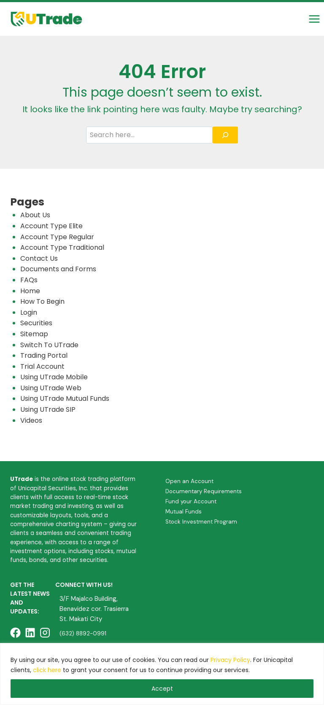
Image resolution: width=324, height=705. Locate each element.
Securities (36, 323)
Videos (31, 420)
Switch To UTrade (49, 345)
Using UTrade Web (50, 388)
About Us (35, 215)
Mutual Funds (183, 511)
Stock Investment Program (201, 521)
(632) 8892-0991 (82, 633)
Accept (162, 688)
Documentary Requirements (203, 491)
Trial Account (42, 366)
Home (30, 291)
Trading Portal (44, 355)
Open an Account (189, 481)
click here (47, 670)
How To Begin (42, 301)
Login (28, 312)
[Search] (225, 135)
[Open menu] (314, 18)
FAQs (29, 280)
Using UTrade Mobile (54, 377)
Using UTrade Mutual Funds (64, 398)
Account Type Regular (57, 237)
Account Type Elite (51, 226)
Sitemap (34, 334)
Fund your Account (190, 501)
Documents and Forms (58, 269)
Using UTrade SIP (48, 409)
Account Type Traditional (62, 247)
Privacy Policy (230, 660)
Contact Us (39, 258)
